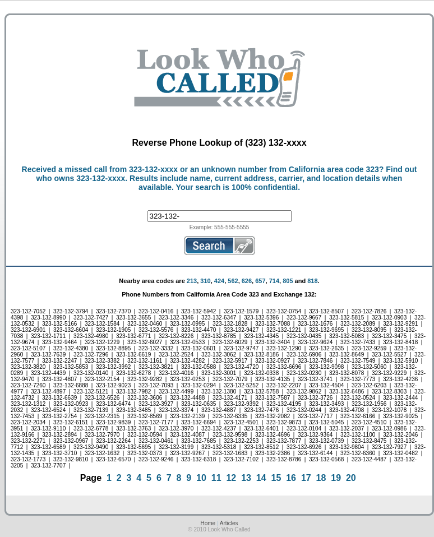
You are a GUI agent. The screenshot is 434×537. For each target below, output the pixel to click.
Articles (229, 523)
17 (306, 478)
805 (288, 280)
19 (336, 478)
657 (260, 280)
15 (276, 478)
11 (216, 478)
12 (231, 478)
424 (219, 280)
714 (274, 280)
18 (321, 478)
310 (205, 280)
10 (201, 478)
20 (351, 478)
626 (247, 280)
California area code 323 (334, 169)
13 (246, 478)
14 (261, 478)
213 (192, 280)
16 (291, 478)
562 (233, 280)
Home (207, 523)
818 (312, 280)
